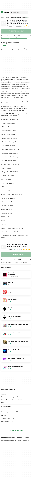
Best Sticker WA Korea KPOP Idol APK (17, 22)
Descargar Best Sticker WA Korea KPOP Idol (13, 440)
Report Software (16, 430)
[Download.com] (5, 12)
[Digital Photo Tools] (21, 17)
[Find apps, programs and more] (19, 12)
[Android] (7, 17)
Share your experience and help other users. (14, 38)
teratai (4, 45)
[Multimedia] (13, 17)
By (9, 26)
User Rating (23, 26)
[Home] (2, 17)
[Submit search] (11, 12)
